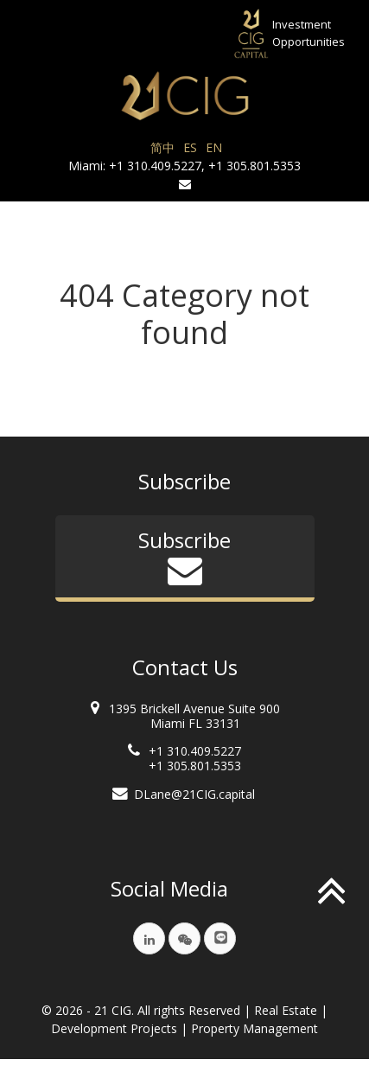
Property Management (254, 1028)
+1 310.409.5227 (155, 165)
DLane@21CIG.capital (194, 794)
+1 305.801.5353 (254, 165)
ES (190, 147)
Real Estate (285, 1010)
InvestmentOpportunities (308, 32)
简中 (162, 147)
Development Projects (114, 1028)
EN (214, 147)
